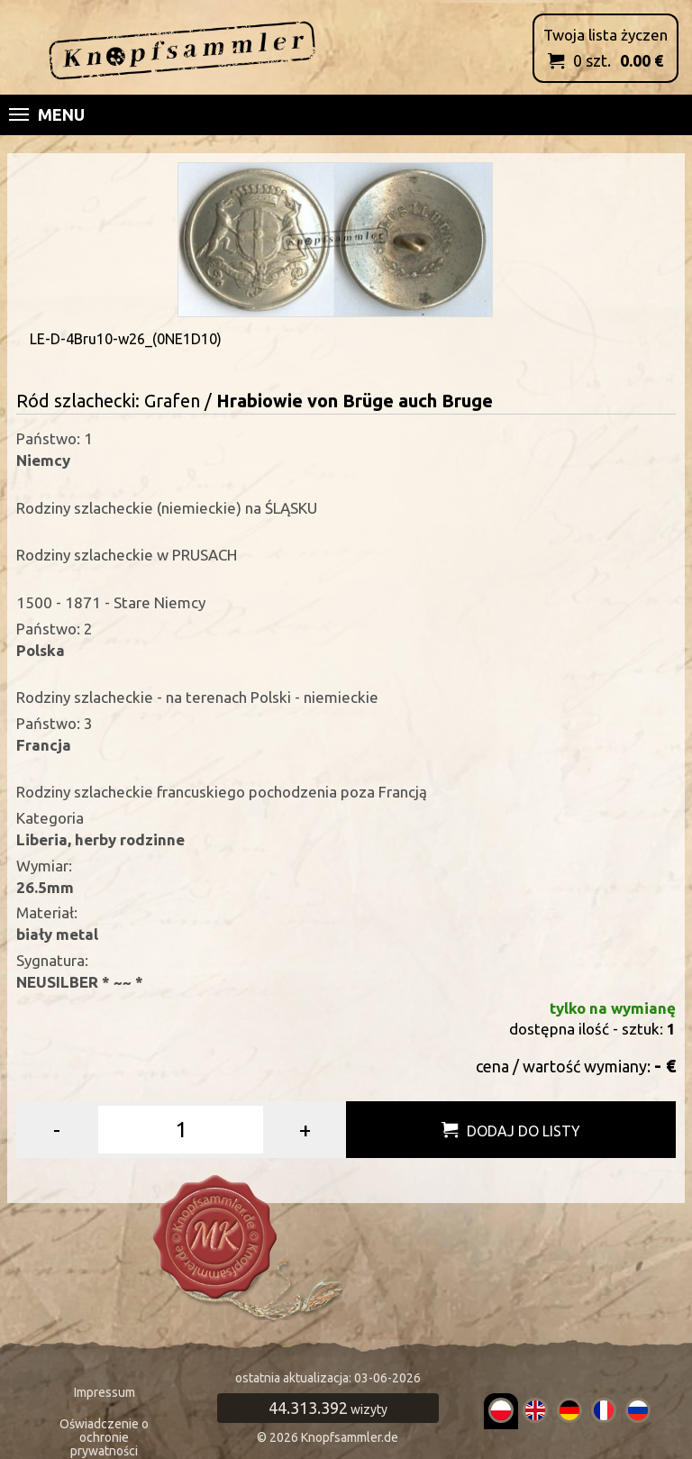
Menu (47, 114)
